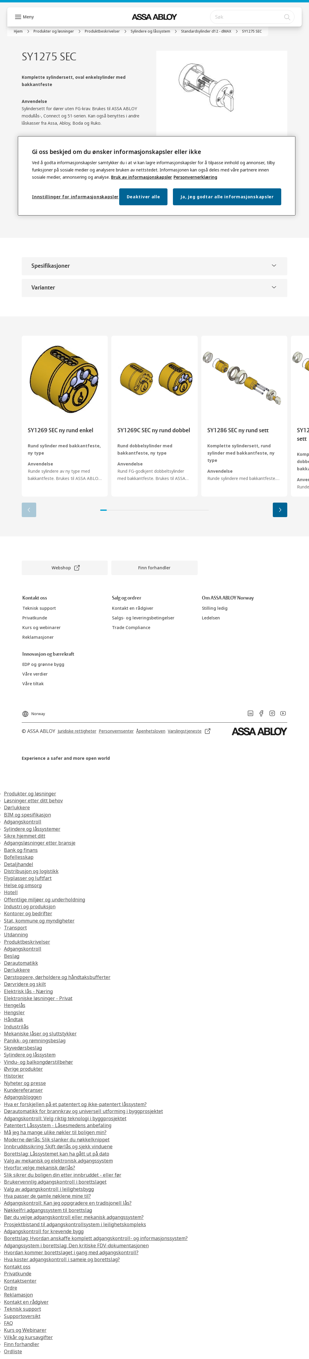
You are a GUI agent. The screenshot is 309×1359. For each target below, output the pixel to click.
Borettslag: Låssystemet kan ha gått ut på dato (56, 1153)
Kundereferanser (23, 1090)
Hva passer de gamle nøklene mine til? (47, 1196)
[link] (22, 31)
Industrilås (16, 1026)
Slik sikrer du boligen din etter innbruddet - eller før (62, 1175)
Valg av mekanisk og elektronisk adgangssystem (58, 1160)
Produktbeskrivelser (27, 942)
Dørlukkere (17, 807)
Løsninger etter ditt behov (33, 800)
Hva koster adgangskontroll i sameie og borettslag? (62, 1259)
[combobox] (252, 17)
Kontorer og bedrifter (28, 913)
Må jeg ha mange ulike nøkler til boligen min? (55, 1132)
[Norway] (33, 712)
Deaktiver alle (143, 197)
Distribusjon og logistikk (31, 871)
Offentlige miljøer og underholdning (44, 899)
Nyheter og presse (25, 1083)
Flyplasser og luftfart (28, 878)
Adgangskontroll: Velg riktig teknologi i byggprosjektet (65, 1118)
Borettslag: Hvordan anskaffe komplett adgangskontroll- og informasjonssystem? (96, 1238)
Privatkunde (17, 1273)
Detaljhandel (18, 864)
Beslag (11, 956)
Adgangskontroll (22, 821)
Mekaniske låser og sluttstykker (40, 1033)
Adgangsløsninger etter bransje (39, 842)
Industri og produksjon (30, 906)
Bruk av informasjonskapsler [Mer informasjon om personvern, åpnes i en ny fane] (141, 177)
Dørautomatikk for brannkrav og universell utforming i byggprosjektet (83, 1111)
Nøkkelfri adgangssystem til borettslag (48, 1210)
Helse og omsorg (23, 885)
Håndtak (13, 1019)
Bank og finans (21, 850)
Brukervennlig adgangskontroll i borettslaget (55, 1181)
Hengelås (14, 1005)
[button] (280, 510)
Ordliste (13, 1351)
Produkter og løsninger (30, 793)
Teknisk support (22, 1309)
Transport (15, 927)
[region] (157, 176)
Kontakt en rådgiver (26, 1302)
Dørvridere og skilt (25, 984)
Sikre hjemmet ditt (24, 836)
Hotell (11, 892)
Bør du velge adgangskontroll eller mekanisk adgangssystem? (74, 1217)
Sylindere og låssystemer (32, 829)
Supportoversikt (22, 1316)
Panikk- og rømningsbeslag (34, 1040)
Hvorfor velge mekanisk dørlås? (39, 1167)
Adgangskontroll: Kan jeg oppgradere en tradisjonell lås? (68, 1203)
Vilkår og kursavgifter (28, 1337)
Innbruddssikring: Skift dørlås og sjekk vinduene (58, 1146)
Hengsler (14, 1012)
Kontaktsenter (20, 1280)
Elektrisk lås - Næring (28, 991)
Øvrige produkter (23, 1069)
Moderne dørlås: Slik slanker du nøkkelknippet (57, 1139)
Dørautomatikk (21, 963)
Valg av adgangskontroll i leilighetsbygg (49, 1189)
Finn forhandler (21, 1344)
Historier (14, 1076)
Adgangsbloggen (23, 1097)
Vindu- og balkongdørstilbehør (38, 1062)
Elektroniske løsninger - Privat (38, 998)
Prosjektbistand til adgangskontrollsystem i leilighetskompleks (75, 1224)
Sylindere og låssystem (30, 1054)
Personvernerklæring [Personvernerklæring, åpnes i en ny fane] (195, 177)
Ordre (10, 1287)
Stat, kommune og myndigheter (39, 920)
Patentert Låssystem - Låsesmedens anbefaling (57, 1125)
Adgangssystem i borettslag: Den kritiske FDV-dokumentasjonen (76, 1245)
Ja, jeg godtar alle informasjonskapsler (226, 197)
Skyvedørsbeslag (23, 1047)
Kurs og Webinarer (25, 1330)
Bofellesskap (18, 857)
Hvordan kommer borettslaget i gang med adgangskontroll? (71, 1252)
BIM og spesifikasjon (27, 814)
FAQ (8, 1323)
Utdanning (16, 934)
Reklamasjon (18, 1294)
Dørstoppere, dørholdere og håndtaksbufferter (57, 977)
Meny (28, 17)
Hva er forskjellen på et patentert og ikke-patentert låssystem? (75, 1104)
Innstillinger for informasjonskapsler (75, 197)
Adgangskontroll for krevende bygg (44, 1231)
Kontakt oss (17, 1266)
